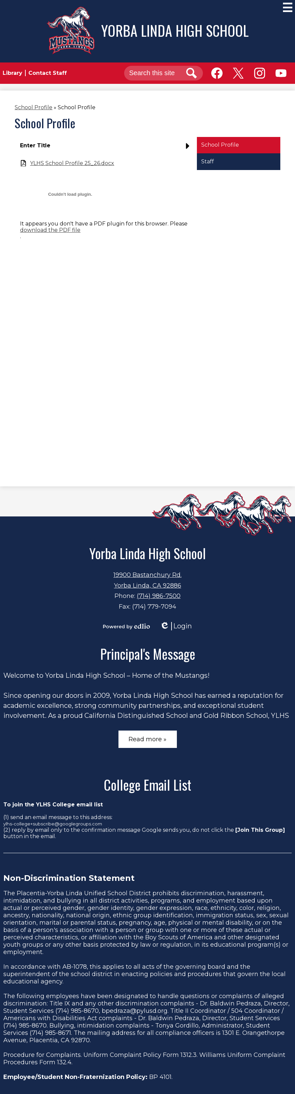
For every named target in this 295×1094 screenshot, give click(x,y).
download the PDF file (50, 230)
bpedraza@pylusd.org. (135, 1010)
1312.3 (189, 1055)
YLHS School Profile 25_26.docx (72, 163)
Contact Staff (47, 73)
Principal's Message (147, 654)
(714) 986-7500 (159, 596)
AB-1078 (74, 966)
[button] (106, 148)
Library (12, 73)
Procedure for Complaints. (42, 1055)
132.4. (64, 1062)
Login (176, 626)
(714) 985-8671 (50, 1033)
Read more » (147, 739)
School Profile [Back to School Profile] (33, 107)
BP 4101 (160, 1077)
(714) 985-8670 (77, 1010)
